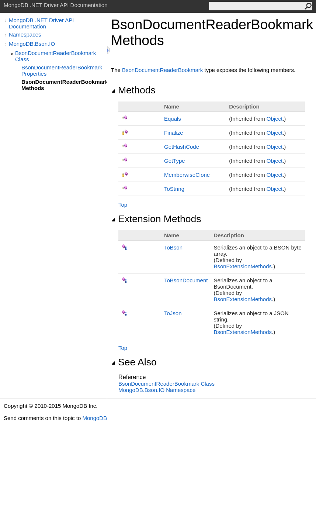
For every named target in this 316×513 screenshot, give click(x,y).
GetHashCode (181, 147)
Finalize (173, 133)
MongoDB (94, 418)
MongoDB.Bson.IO (32, 44)
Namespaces (25, 34)
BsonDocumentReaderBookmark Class (55, 56)
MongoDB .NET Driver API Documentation (41, 23)
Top (122, 205)
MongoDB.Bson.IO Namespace (156, 390)
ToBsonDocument (186, 280)
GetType (174, 161)
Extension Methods (156, 218)
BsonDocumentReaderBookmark (162, 70)
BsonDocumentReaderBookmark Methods (64, 85)
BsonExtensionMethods (242, 266)
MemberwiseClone (187, 175)
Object (274, 119)
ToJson (173, 313)
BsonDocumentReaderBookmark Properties (61, 70)
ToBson (173, 247)
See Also (134, 362)
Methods (133, 90)
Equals (172, 119)
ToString (174, 189)
